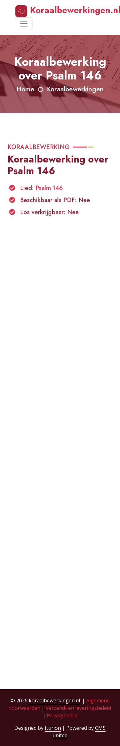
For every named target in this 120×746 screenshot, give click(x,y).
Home (25, 89)
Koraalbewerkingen (75, 89)
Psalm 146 (49, 189)
